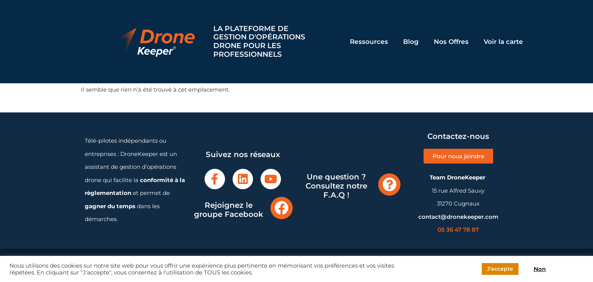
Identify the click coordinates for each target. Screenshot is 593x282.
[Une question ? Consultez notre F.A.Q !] (389, 184)
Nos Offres (451, 41)
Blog (411, 41)
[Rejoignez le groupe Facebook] (281, 208)
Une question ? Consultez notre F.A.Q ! (336, 185)
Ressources (369, 41)
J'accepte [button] (500, 268)
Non (540, 269)
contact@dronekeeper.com (458, 216)
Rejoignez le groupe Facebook (228, 210)
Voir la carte (503, 41)
